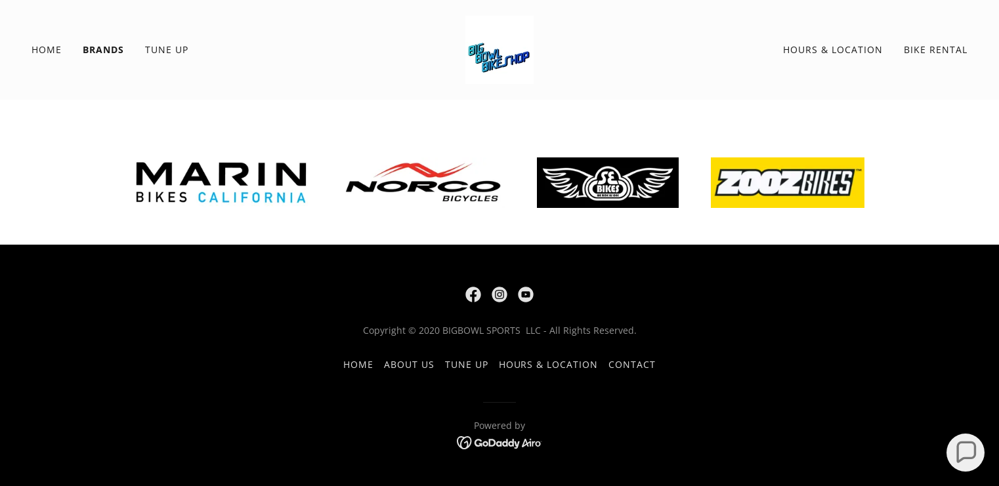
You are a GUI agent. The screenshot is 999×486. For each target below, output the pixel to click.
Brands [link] (103, 49)
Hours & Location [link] (833, 49)
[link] (499, 48)
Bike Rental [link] (935, 49)
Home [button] (358, 364)
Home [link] (47, 49)
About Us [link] (409, 364)
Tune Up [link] (166, 49)
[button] (965, 453)
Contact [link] (632, 364)
